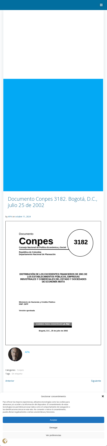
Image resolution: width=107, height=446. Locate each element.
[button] (102, 396)
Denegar (53, 427)
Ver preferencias (53, 435)
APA (10, 216)
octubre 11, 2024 (23, 216)
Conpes (20, 370)
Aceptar (53, 420)
